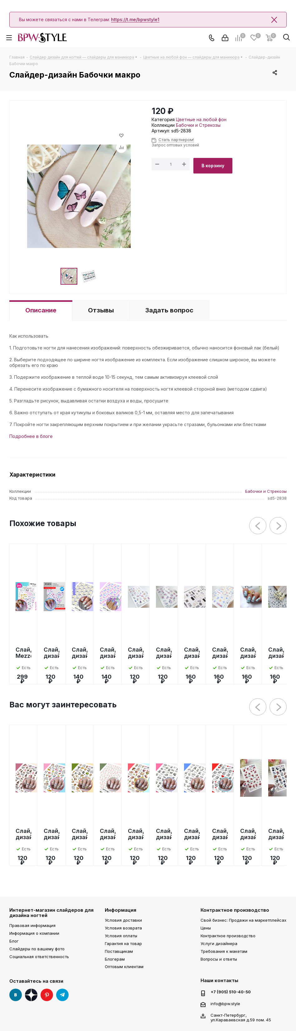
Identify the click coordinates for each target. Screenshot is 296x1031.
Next (278, 526)
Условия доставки (123, 920)
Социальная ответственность (39, 956)
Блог (14, 940)
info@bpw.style (225, 1003)
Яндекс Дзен (31, 995)
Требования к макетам (224, 951)
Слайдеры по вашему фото (37, 948)
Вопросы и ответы (219, 959)
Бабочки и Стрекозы (198, 125)
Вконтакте (15, 995)
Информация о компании (34, 933)
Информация (120, 910)
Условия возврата (123, 927)
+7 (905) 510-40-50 (231, 992)
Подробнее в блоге (31, 436)
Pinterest (47, 995)
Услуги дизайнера (219, 943)
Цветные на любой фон (201, 119)
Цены (206, 927)
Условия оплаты (121, 935)
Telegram (62, 995)
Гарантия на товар (123, 943)
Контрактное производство (235, 910)
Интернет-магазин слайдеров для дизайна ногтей (51, 912)
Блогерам (115, 959)
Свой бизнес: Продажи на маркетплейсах (243, 920)
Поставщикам (119, 951)
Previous (258, 526)
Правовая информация (32, 925)
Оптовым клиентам (124, 966)
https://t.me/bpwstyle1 (135, 19)
